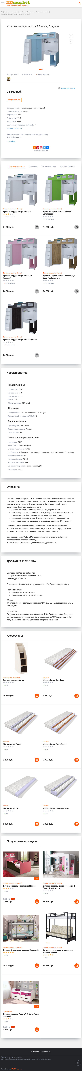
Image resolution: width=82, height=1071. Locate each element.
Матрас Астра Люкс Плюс (54, 744)
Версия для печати (68, 88)
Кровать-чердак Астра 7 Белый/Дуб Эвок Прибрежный (59, 277)
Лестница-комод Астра (13, 680)
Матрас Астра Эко (11, 808)
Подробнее (11, 141)
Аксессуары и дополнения (12, 677)
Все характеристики (14, 128)
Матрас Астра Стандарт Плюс (56, 808)
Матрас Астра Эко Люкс (53, 680)
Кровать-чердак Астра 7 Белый (17, 211)
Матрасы (46, 677)
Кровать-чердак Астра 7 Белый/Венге (20, 340)
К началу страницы (41, 1051)
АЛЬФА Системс (16, 1069)
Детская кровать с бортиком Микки (19, 886)
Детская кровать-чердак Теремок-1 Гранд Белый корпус (59, 887)
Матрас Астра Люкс (12, 744)
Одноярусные (7, 1011)
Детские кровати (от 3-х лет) (12, 209)
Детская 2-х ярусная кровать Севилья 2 (20, 950)
